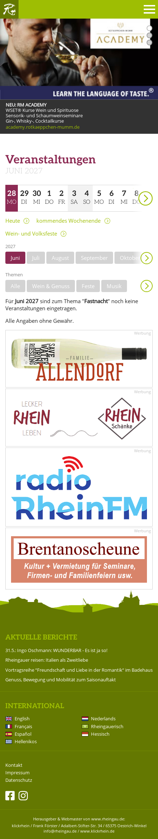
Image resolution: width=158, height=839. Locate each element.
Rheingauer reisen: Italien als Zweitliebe (46, 660)
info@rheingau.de (60, 831)
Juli (36, 257)
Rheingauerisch (107, 726)
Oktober (130, 257)
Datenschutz (18, 780)
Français (23, 726)
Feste (88, 286)
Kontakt (13, 765)
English (22, 718)
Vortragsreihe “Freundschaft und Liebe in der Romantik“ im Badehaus (79, 670)
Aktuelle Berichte (41, 637)
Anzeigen (147, 286)
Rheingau (9, 9)
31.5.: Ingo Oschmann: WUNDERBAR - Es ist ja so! (56, 650)
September (94, 257)
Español (23, 734)
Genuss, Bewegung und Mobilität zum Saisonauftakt (60, 679)
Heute (12, 220)
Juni (15, 257)
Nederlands (103, 718)
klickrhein (21, 825)
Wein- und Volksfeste (31, 233)
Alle (15, 286)
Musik (114, 286)
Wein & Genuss (51, 286)
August (60, 257)
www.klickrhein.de (97, 831)
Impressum (17, 773)
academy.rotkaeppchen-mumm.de (43, 127)
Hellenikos (26, 741)
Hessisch (100, 734)
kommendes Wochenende (68, 220)
